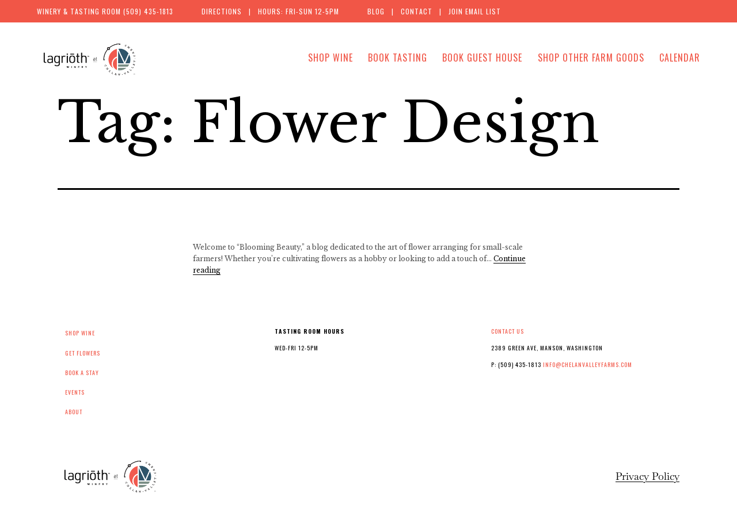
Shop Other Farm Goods (591, 57)
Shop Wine (330, 57)
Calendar (679, 57)
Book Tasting (397, 57)
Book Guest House (482, 57)
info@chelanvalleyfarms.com (587, 364)
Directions (222, 11)
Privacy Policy (647, 476)
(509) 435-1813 (148, 11)
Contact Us (507, 331)
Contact (416, 11)
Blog (376, 11)
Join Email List (475, 11)
